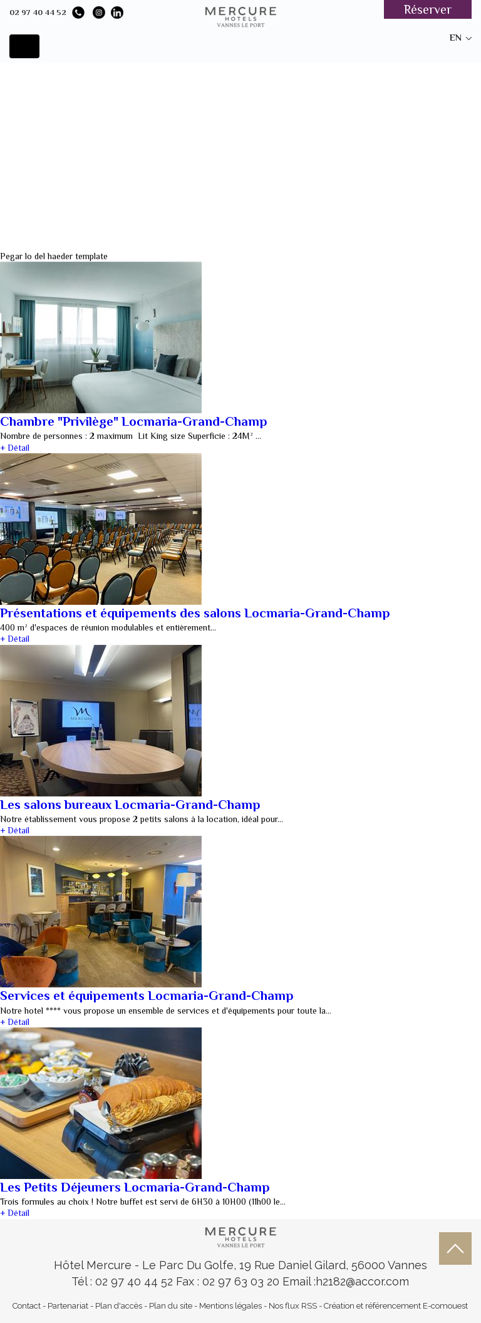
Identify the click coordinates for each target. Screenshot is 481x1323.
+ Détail (14, 448)
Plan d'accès (118, 1305)
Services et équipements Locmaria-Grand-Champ (147, 995)
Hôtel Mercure (94, 1265)
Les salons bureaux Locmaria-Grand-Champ (130, 804)
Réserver (428, 9)
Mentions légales (230, 1305)
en (456, 37)
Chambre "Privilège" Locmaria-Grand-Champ (133, 421)
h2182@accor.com (362, 1281)
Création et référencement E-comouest (396, 1305)
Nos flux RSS (293, 1305)
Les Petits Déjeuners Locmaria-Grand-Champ (135, 1187)
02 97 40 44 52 (37, 12)
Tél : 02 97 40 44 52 (123, 1281)
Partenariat (68, 1305)
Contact (27, 1305)
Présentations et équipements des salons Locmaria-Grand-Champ (195, 612)
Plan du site (170, 1305)
